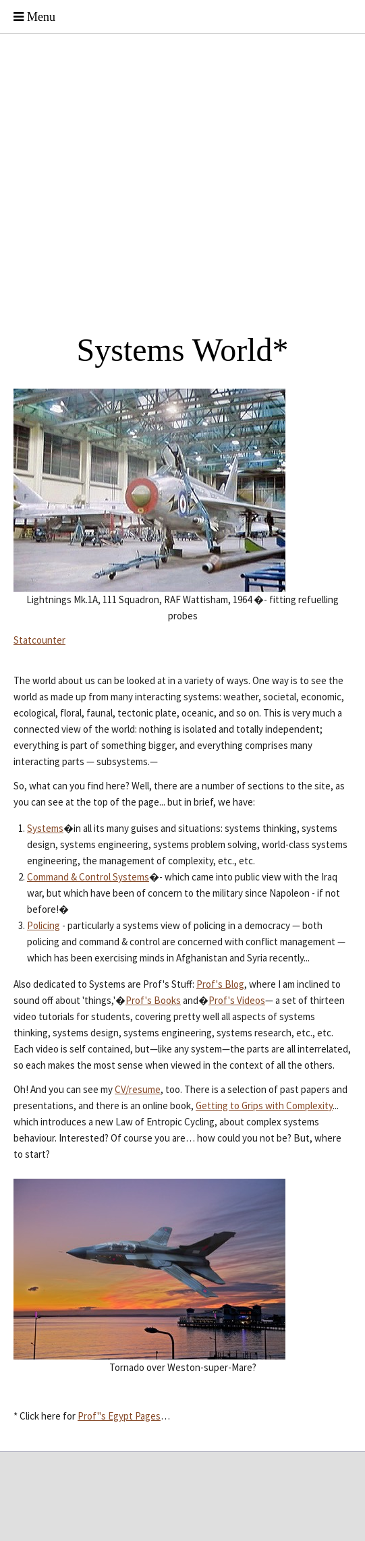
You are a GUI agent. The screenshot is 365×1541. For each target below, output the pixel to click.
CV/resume (138, 1089)
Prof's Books (153, 1000)
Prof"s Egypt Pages (119, 1415)
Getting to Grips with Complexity (264, 1105)
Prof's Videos (236, 1000)
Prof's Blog (220, 984)
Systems (45, 828)
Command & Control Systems (88, 876)
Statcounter (39, 640)
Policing (43, 925)
